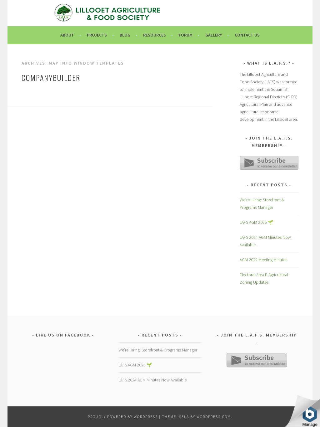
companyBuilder (51, 77)
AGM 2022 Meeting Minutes (263, 260)
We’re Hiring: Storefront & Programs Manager (157, 350)
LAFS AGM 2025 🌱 (256, 222)
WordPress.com (214, 416)
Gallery (213, 35)
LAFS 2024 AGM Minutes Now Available (152, 380)
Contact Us (247, 35)
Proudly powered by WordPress (123, 416)
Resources (154, 35)
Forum (185, 35)
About (67, 35)
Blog (125, 35)
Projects (97, 35)
